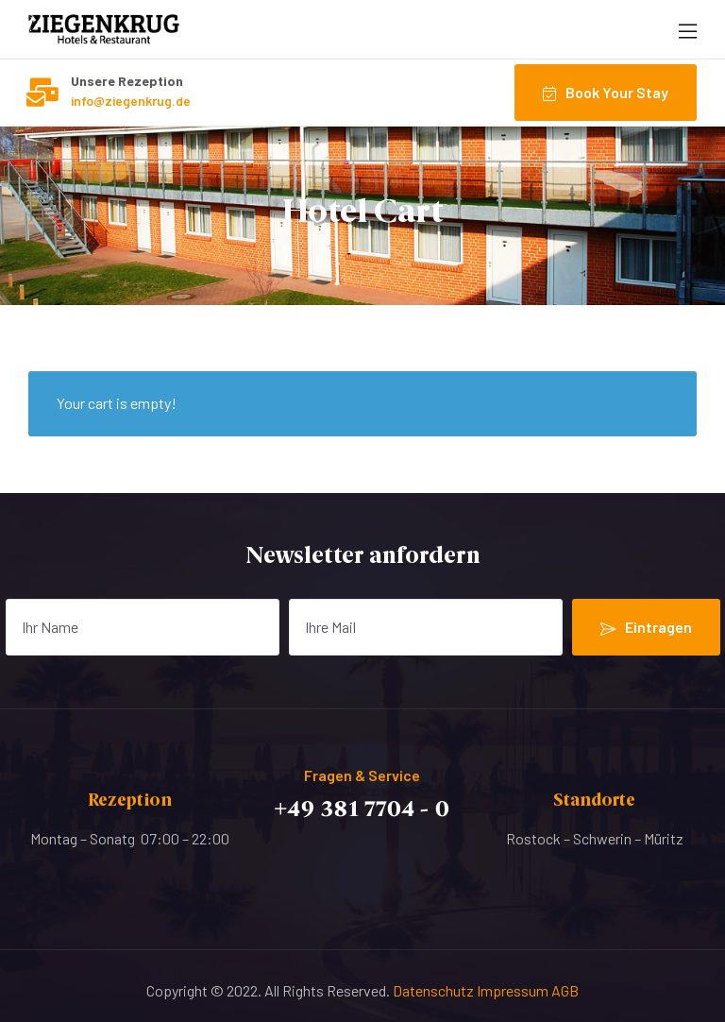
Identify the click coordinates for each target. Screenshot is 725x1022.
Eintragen (646, 627)
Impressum (514, 990)
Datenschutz (435, 990)
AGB (565, 990)
